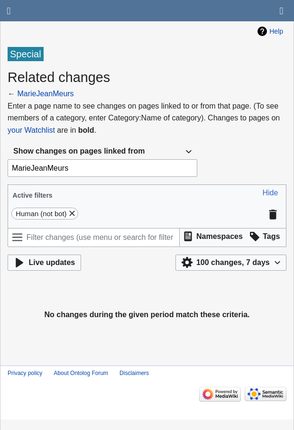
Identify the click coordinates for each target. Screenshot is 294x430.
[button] (270, 193)
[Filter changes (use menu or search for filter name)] (94, 237)
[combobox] (102, 151)
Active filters (33, 195)
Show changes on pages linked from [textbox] (79, 151)
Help (276, 31)
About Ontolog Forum (81, 373)
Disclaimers (134, 373)
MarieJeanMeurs (45, 94)
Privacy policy (25, 373)
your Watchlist (31, 130)
